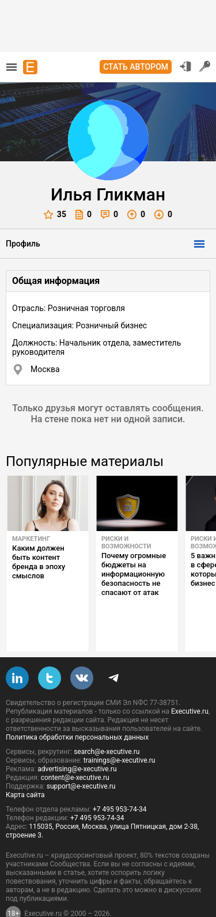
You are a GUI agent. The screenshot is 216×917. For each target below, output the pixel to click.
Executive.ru (190, 684)
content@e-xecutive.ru (75, 751)
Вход (185, 66)
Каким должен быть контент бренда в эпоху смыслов (38, 562)
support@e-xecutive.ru (81, 759)
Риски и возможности (126, 542)
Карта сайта (25, 768)
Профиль (23, 243)
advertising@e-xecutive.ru (76, 742)
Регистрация (205, 66)
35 (55, 214)
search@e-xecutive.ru (106, 725)
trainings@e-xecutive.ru (120, 733)
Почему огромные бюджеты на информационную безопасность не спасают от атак (133, 574)
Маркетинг (31, 539)
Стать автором (135, 66)
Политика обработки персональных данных (77, 710)
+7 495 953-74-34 (120, 782)
